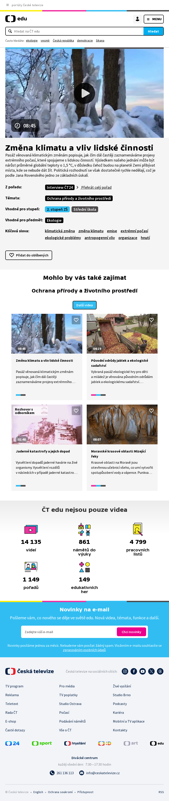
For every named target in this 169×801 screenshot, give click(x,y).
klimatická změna (60, 230)
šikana (100, 40)
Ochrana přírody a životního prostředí (79, 198)
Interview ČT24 (60, 187)
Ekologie (54, 220)
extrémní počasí (134, 230)
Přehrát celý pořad (96, 187)
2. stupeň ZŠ (57, 209)
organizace (127, 237)
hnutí (145, 237)
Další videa (84, 305)
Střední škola (84, 209)
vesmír (45, 40)
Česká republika (63, 40)
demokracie (85, 40)
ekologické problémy (63, 237)
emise (112, 230)
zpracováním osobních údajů (84, 649)
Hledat (153, 31)
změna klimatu (90, 230)
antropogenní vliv (99, 237)
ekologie (32, 40)
